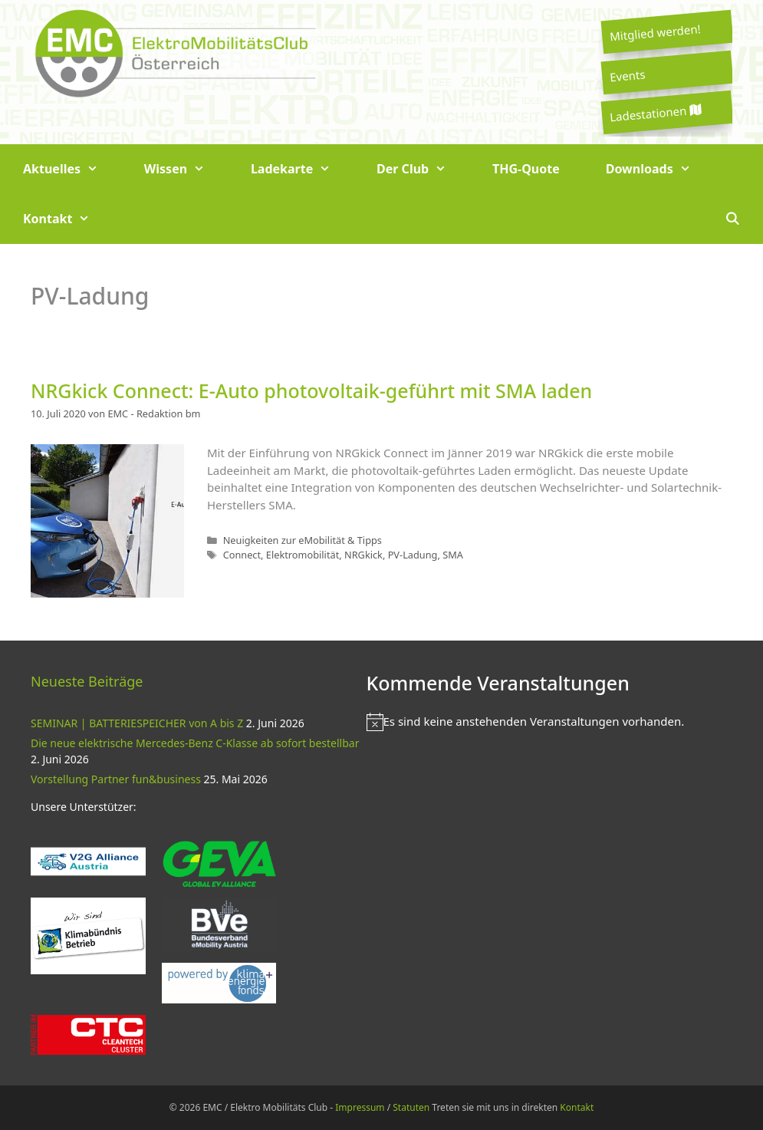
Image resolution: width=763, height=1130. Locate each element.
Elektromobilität (302, 555)
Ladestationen (655, 113)
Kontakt (68, 219)
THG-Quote (526, 168)
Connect (242, 555)
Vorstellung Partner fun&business (116, 779)
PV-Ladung (413, 555)
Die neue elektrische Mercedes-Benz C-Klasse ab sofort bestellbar (195, 743)
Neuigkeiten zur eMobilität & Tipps (302, 540)
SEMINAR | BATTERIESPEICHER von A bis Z (137, 723)
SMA (452, 555)
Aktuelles (72, 169)
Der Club (423, 169)
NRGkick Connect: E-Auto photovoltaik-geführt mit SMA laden (311, 390)
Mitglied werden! (655, 32)
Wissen (186, 169)
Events (627, 75)
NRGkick (363, 555)
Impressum (359, 1107)
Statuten (411, 1107)
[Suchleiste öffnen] (732, 219)
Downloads (660, 169)
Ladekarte (302, 169)
